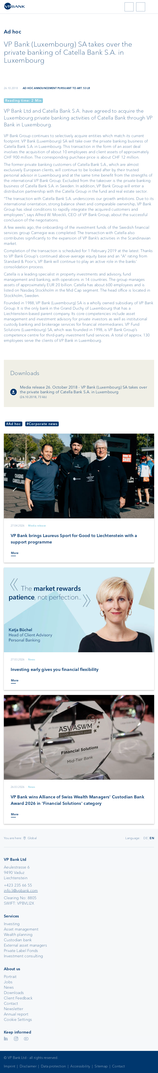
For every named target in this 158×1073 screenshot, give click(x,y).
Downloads (14, 992)
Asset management (21, 929)
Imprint (9, 1066)
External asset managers (25, 945)
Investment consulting (23, 956)
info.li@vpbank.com (21, 890)
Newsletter (13, 1008)
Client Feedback (18, 998)
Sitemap (101, 1066)
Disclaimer (28, 1066)
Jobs (8, 982)
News (9, 987)
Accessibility (80, 1066)
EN (152, 838)
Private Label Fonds (21, 950)
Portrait (10, 976)
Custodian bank (18, 940)
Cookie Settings (18, 1019)
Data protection (53, 1066)
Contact (11, 1003)
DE (145, 838)
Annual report (16, 1014)
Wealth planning (18, 934)
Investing (12, 924)
